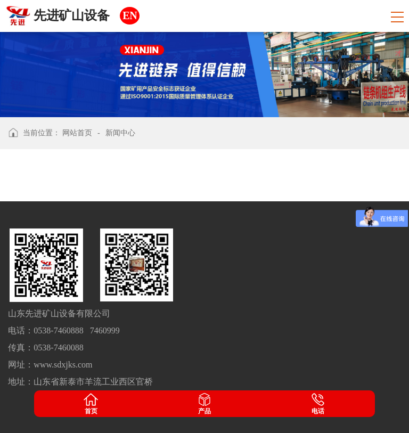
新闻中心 (120, 133)
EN (129, 15)
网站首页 (77, 133)
